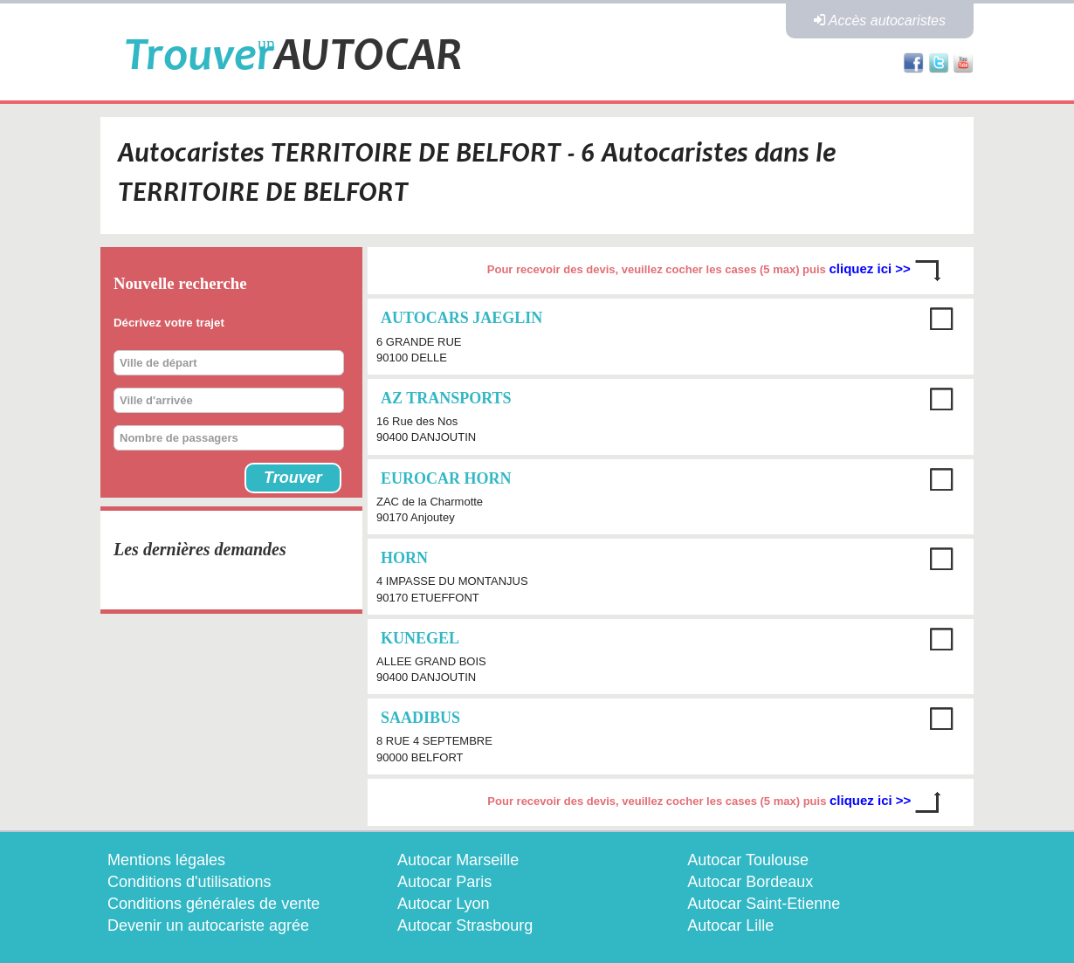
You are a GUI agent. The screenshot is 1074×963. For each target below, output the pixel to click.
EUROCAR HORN (446, 478)
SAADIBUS (420, 717)
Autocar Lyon (443, 903)
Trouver (293, 477)
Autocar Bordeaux (750, 882)
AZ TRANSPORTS (446, 398)
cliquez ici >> (871, 269)
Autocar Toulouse (748, 860)
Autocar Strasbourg (465, 925)
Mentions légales (166, 860)
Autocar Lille (730, 925)
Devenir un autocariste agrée (208, 925)
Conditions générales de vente (213, 903)
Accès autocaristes (880, 20)
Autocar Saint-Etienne (763, 903)
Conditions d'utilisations (189, 882)
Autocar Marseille (458, 860)
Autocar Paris (444, 882)
